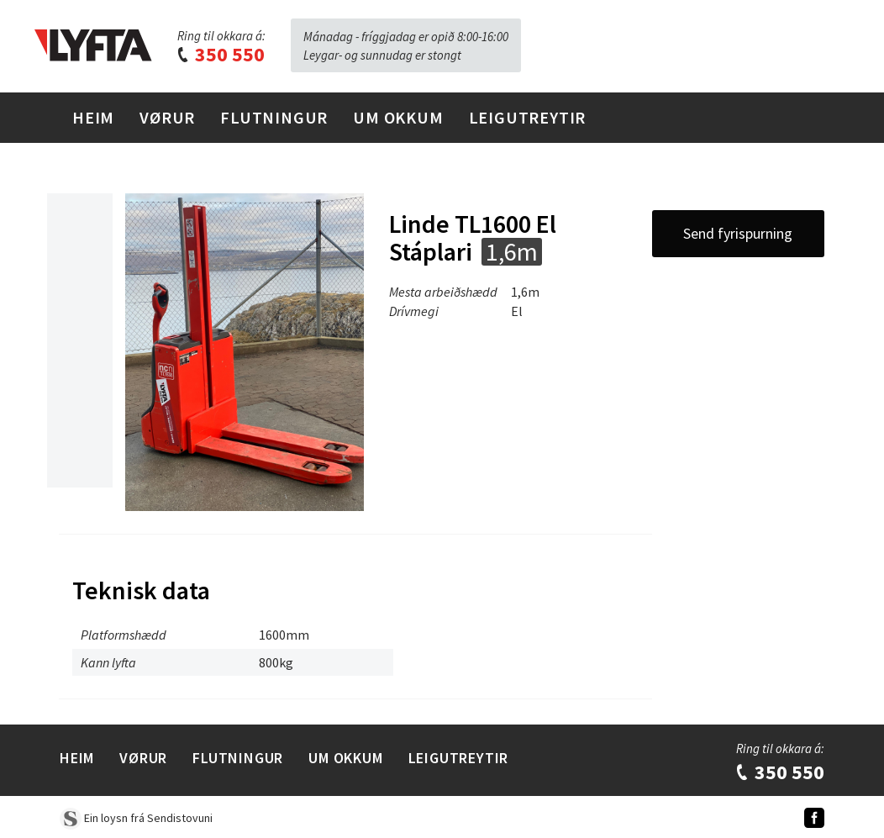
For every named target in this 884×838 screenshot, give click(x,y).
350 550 (220, 54)
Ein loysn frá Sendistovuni (136, 817)
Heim (93, 117)
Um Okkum (398, 117)
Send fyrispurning (737, 233)
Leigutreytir (528, 117)
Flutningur (274, 117)
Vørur (167, 117)
